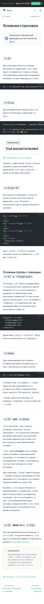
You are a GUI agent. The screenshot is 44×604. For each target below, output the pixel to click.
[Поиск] (35, 10)
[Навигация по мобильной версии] (40, 10)
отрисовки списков (20, 542)
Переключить (13, 143)
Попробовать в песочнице (19, 158)
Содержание (36, 16)
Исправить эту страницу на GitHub (21, 577)
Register (36, 3)
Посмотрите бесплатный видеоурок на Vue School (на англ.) (23, 38)
